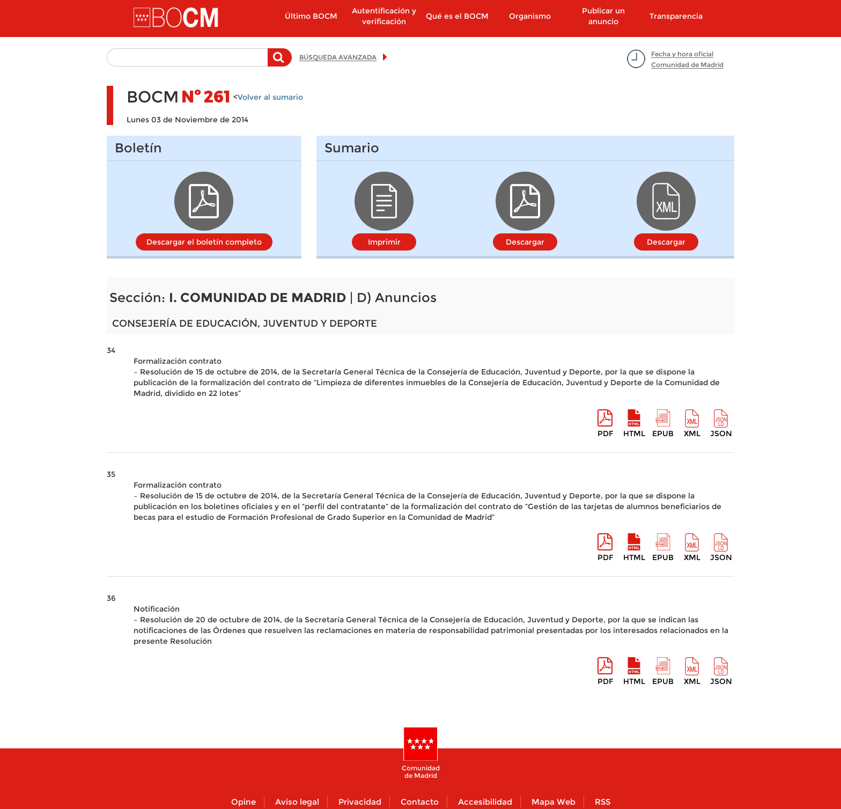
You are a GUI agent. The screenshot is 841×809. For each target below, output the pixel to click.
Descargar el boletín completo (204, 242)
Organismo (530, 16)
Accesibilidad (485, 802)
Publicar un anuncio (603, 16)
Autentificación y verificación (384, 16)
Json (721, 433)
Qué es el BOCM (457, 16)
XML (692, 433)
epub (663, 433)
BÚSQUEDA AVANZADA (338, 57)
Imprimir (384, 242)
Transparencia (676, 16)
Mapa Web (554, 802)
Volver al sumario (270, 97)
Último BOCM (311, 16)
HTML (634, 433)
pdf (605, 433)
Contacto (420, 802)
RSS (602, 802)
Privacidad (359, 802)
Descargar (525, 242)
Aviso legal (297, 802)
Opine (243, 802)
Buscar (280, 63)
